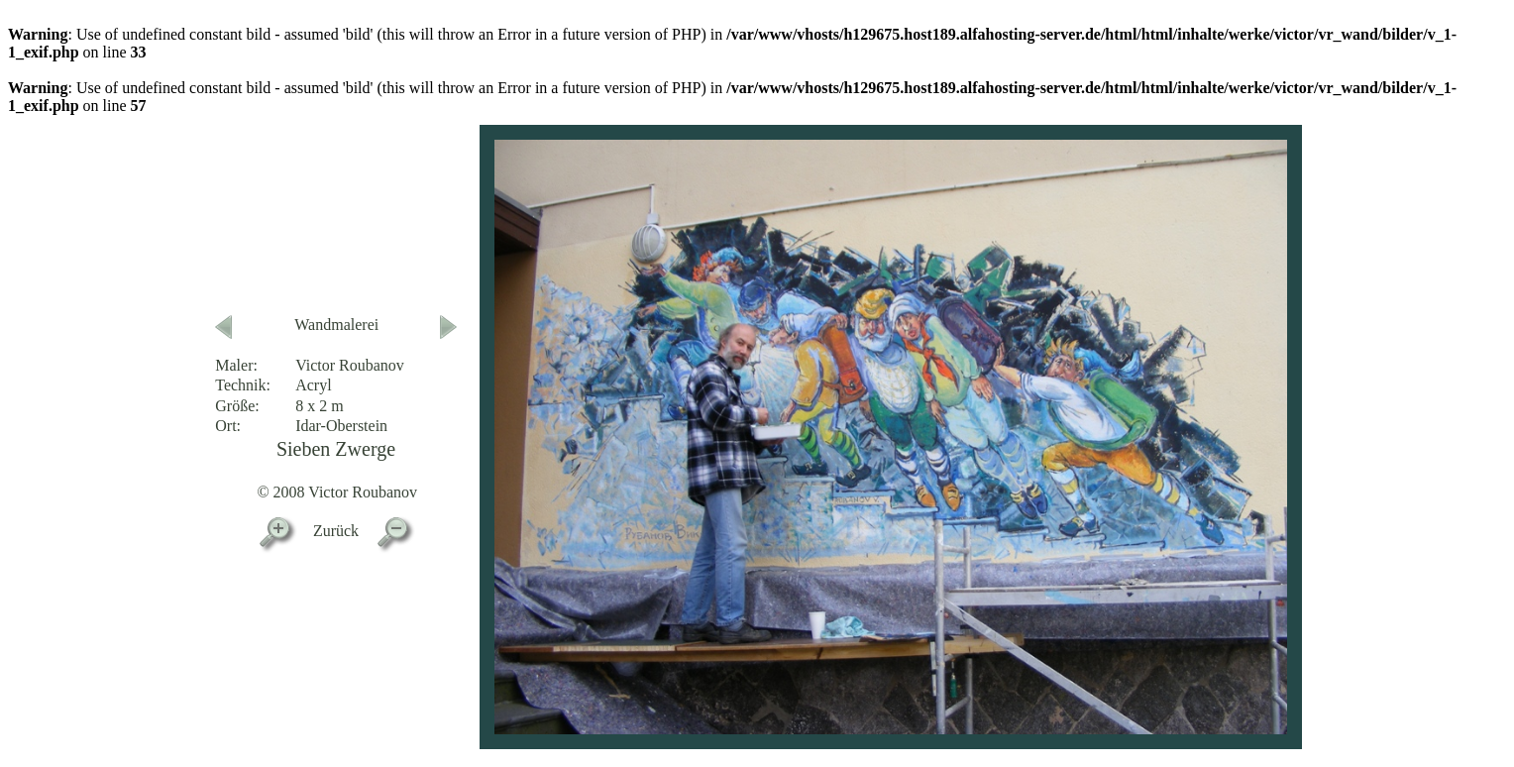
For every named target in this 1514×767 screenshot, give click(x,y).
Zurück (336, 530)
